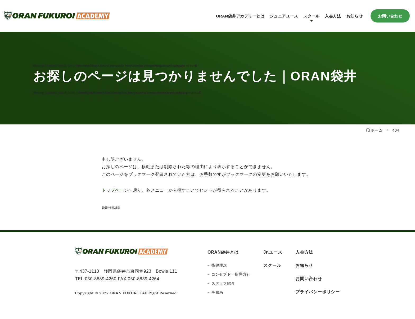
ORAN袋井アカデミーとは (240, 16)
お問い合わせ (390, 16)
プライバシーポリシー (317, 292)
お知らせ (354, 16)
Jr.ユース (272, 252)
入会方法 (333, 16)
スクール (272, 265)
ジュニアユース (284, 16)
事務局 (217, 292)
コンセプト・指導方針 (230, 274)
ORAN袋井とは (223, 252)
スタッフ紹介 (223, 283)
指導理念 (219, 265)
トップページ (115, 190)
